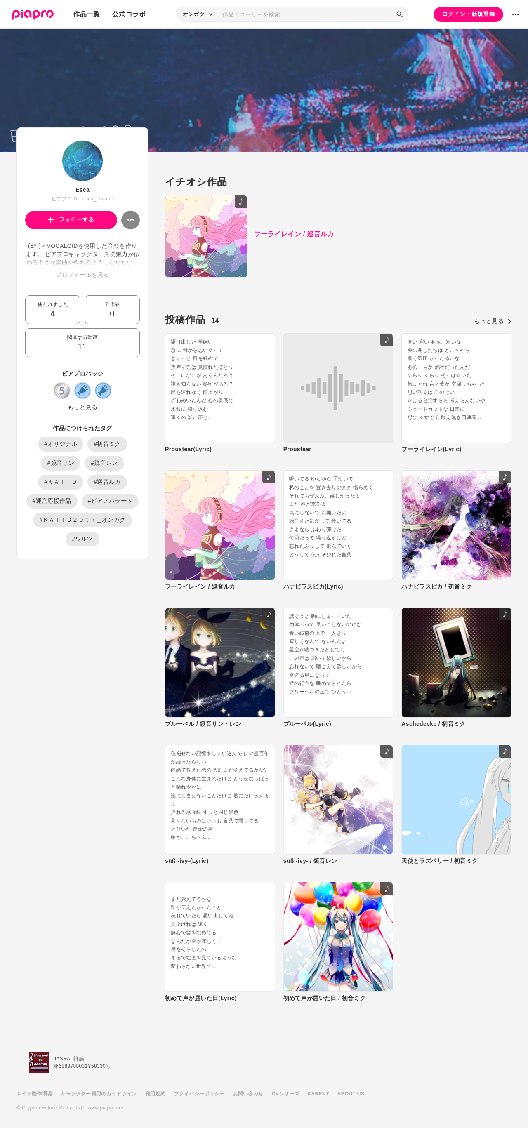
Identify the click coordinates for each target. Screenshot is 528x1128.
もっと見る (82, 407)
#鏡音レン (104, 462)
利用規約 (155, 1094)
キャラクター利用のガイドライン (98, 1094)
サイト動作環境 (34, 1094)
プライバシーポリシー (199, 1094)
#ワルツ (82, 538)
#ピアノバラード (110, 500)
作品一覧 (86, 14)
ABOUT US (350, 1094)
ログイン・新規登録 (468, 14)
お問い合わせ (248, 1094)
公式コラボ (129, 14)
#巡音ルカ (107, 481)
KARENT (318, 1094)
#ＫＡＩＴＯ (60, 481)
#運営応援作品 (52, 500)
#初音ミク (107, 443)
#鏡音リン (60, 462)
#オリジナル (60, 443)
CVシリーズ (285, 1094)
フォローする (71, 219)
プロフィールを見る (82, 274)
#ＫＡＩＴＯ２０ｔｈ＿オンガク (82, 519)
